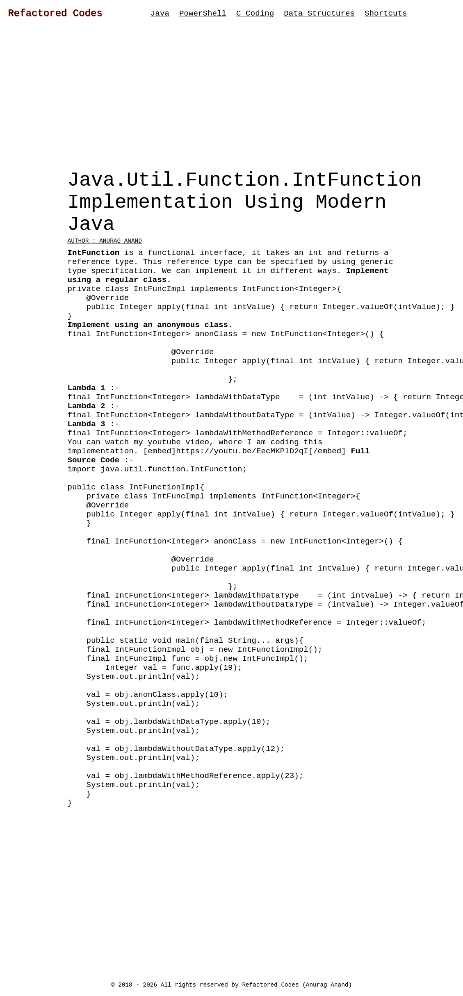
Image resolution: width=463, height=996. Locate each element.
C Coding (255, 14)
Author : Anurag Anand (105, 258)
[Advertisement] (231, 100)
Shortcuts (386, 14)
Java (160, 14)
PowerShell (202, 14)
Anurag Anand (327, 984)
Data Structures (319, 14)
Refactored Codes (55, 14)
